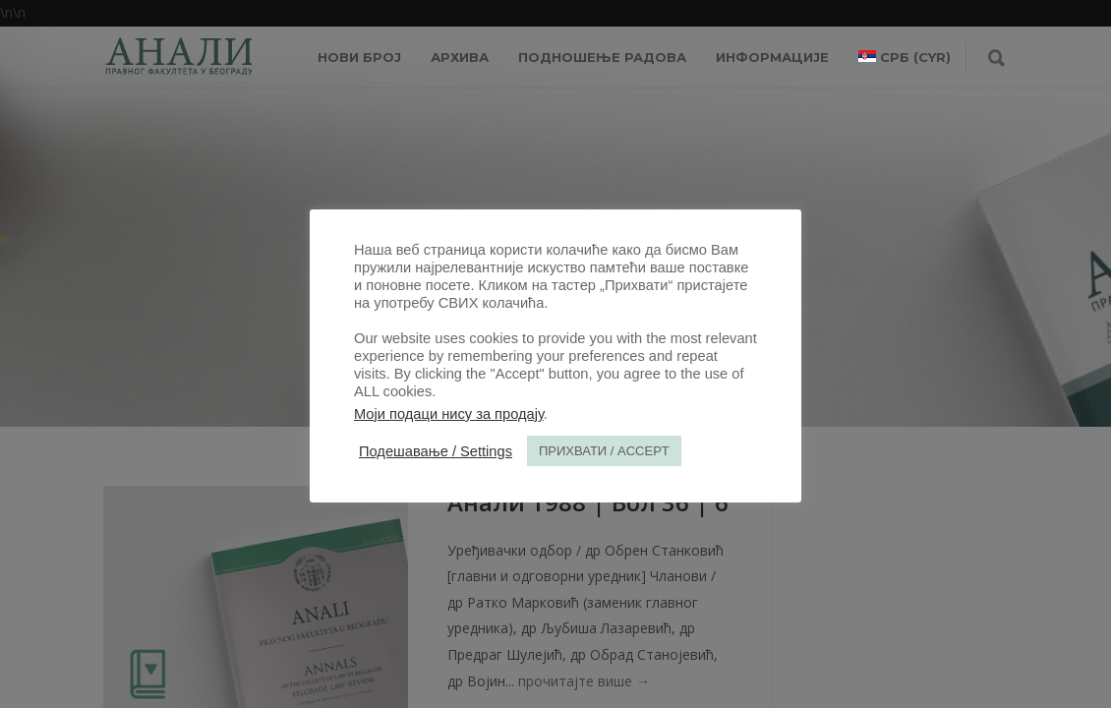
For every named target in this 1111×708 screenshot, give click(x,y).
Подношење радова (602, 57)
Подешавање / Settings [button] (435, 451)
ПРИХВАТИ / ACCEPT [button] (604, 450)
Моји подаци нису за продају (449, 414)
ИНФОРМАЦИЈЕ (772, 57)
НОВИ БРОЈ (359, 57)
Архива (460, 57)
